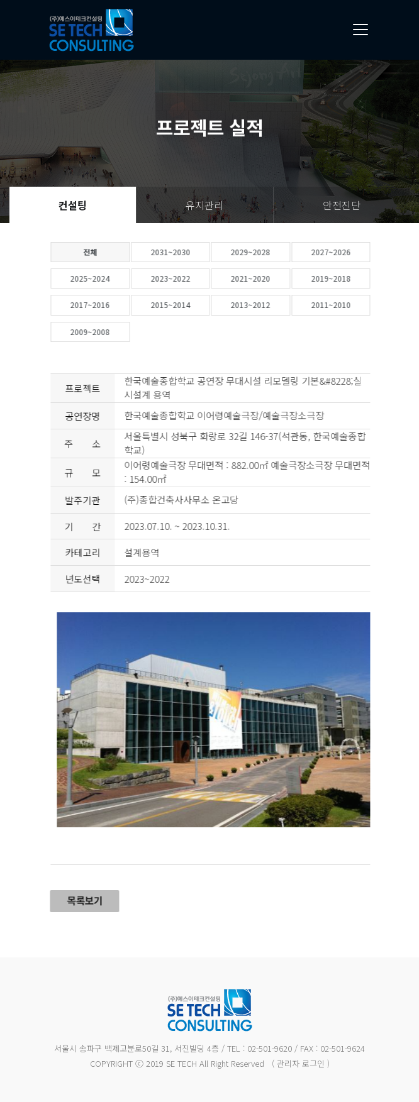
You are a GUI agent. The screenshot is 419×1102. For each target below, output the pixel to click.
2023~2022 (193, 278)
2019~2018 (353, 278)
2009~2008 (113, 331)
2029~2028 (273, 251)
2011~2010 (353, 304)
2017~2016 (113, 304)
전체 (113, 251)
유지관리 (204, 204)
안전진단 (341, 204)
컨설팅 (73, 204)
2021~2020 (273, 278)
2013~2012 (273, 304)
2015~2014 (193, 304)
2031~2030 (193, 251)
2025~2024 (113, 278)
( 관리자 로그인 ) (301, 1063)
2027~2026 (353, 251)
